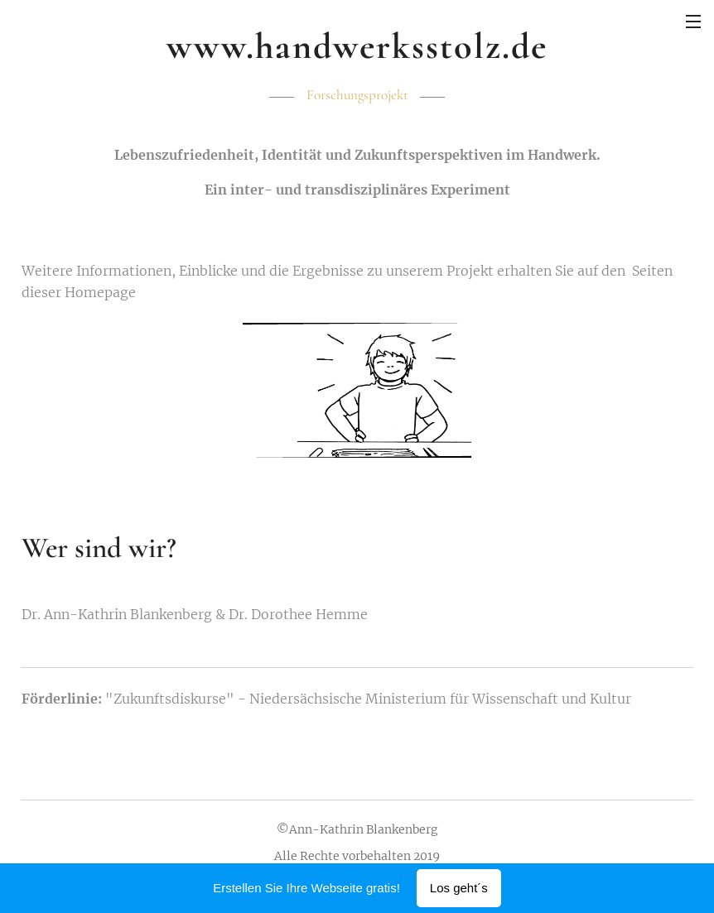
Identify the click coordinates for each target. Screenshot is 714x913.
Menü (693, 21)
